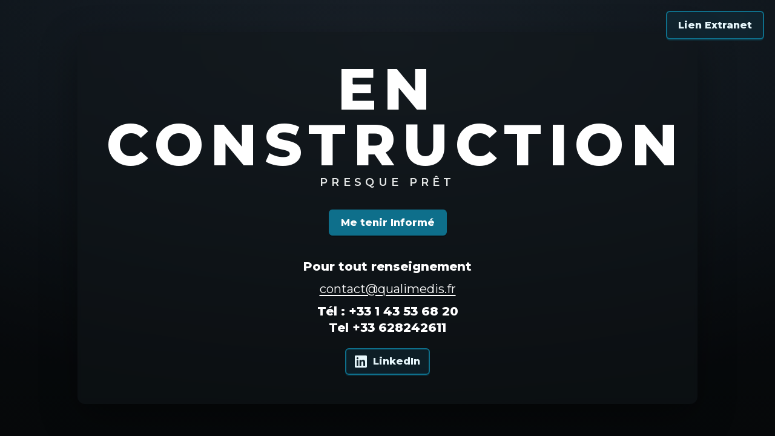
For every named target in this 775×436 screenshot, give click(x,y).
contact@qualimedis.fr (388, 289)
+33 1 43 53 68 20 (403, 311)
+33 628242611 (399, 327)
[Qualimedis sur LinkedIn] (387, 361)
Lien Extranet (715, 25)
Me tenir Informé (388, 222)
